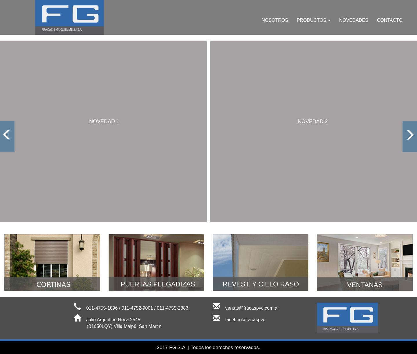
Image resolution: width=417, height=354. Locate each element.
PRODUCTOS (313, 20)
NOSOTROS (274, 20)
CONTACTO (390, 20)
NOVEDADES (353, 20)
